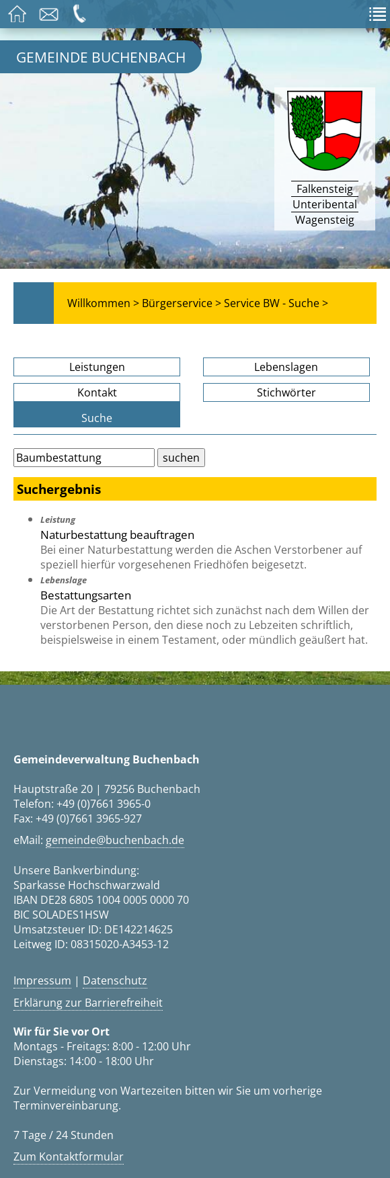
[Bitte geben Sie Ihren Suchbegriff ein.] (84, 457)
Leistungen (97, 367)
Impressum (42, 980)
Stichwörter (286, 392)
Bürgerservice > (181, 303)
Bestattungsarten (85, 595)
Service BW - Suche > (276, 303)
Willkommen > (103, 303)
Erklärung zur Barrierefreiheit (88, 1002)
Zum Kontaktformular (68, 1156)
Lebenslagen (286, 367)
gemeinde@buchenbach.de (115, 840)
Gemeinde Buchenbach (101, 57)
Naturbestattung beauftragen (117, 534)
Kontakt (97, 392)
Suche (96, 418)
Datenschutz (115, 980)
